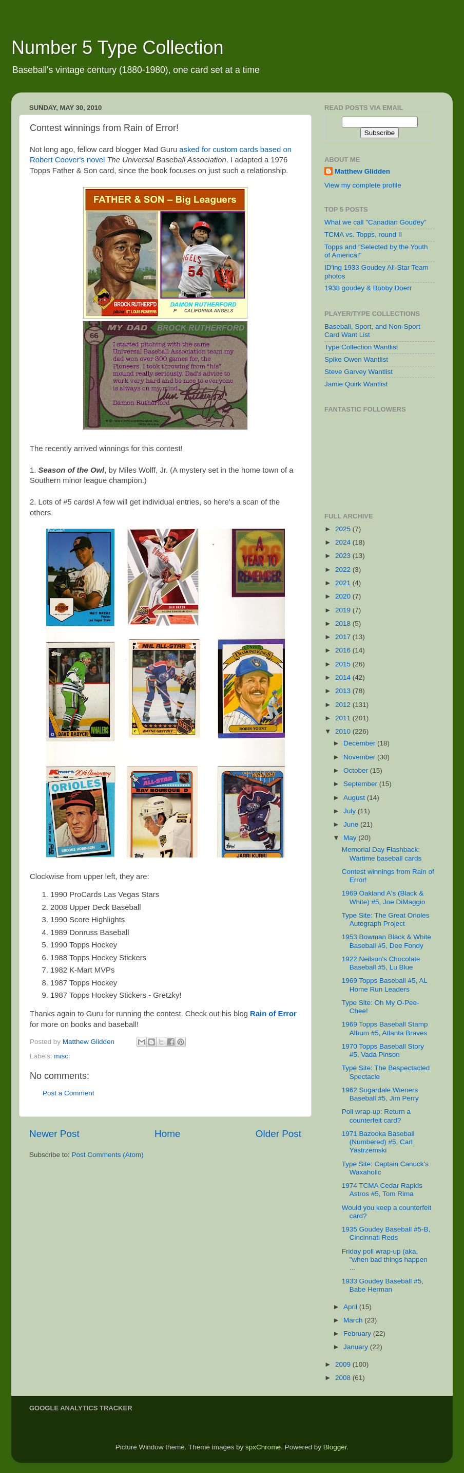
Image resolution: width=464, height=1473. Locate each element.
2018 (344, 623)
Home (167, 1133)
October (356, 770)
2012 (344, 704)
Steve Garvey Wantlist (358, 372)
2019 (344, 610)
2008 (344, 1378)
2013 (344, 691)
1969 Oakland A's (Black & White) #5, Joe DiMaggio (384, 897)
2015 (344, 664)
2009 (344, 1364)
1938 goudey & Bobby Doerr (368, 288)
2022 (344, 569)
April (351, 1307)
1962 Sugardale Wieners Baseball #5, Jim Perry (380, 1094)
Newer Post (54, 1133)
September (361, 784)
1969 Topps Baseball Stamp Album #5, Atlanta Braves (385, 1028)
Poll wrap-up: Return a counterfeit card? (376, 1116)
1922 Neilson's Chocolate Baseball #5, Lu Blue (381, 963)
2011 (344, 718)
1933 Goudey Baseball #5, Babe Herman (382, 1285)
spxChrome (263, 1447)
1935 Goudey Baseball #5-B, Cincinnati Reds (386, 1233)
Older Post (278, 1133)
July (350, 811)
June (351, 824)
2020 (344, 596)
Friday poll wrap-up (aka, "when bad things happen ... (385, 1259)
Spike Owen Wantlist (356, 359)
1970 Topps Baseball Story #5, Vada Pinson (383, 1050)
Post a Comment (68, 1093)
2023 (344, 556)
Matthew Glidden (362, 171)
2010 (344, 731)
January (356, 1347)
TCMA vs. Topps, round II (363, 234)
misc (61, 1056)
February (358, 1333)
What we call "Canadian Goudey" (375, 222)
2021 (344, 583)
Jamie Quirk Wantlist (356, 384)
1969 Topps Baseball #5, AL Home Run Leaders (385, 985)
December (360, 743)
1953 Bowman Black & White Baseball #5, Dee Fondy (386, 941)
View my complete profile (362, 185)
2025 (344, 529)
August (355, 797)
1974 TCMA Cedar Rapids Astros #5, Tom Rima (382, 1190)
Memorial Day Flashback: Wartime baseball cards (382, 854)
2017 (344, 637)
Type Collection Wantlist (361, 347)
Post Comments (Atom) (108, 1155)
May (350, 838)
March (353, 1320)
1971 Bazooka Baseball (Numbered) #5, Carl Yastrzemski (378, 1142)
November (360, 757)
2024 (344, 542)
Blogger (335, 1447)
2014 (344, 677)
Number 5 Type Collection (117, 47)
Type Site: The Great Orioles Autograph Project (386, 919)
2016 (344, 650)
